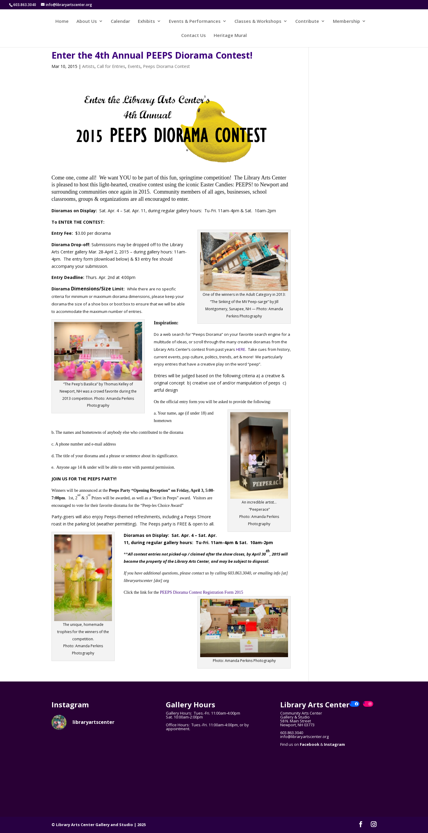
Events (134, 66)
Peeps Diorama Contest (166, 66)
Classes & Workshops (257, 21)
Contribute (307, 21)
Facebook (309, 744)
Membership (346, 21)
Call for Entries (111, 66)
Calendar (120, 21)
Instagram (334, 744)
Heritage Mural (230, 35)
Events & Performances (195, 21)
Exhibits (146, 21)
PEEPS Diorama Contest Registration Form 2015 (201, 592)
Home (62, 21)
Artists (88, 66)
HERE (240, 349)
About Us (86, 21)
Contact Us (193, 35)
